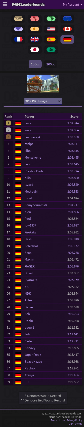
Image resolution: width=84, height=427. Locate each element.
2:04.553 (74, 191)
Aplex (28, 300)
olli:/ (28, 178)
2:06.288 (74, 252)
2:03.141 (74, 144)
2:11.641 (74, 334)
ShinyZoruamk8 (36, 205)
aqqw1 (29, 327)
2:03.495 (74, 157)
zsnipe (29, 144)
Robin (29, 321)
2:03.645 (74, 164)
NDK (28, 293)
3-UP (28, 287)
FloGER (30, 266)
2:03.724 (74, 171)
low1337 (30, 225)
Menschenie (33, 157)
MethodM (31, 191)
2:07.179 (74, 280)
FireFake (30, 232)
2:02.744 (74, 123)
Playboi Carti (34, 171)
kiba (28, 151)
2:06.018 (74, 239)
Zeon (28, 252)
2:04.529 (74, 184)
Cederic (30, 341)
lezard (29, 184)
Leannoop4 (32, 137)
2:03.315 (74, 151)
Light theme (75, 423)
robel (28, 198)
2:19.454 (74, 375)
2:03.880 (74, 178)
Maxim (29, 259)
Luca (28, 123)
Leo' (27, 164)
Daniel (29, 307)
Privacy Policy (74, 420)
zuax (28, 130)
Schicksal (31, 246)
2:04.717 (74, 205)
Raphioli (31, 368)
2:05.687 (74, 225)
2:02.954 (74, 130)
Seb (27, 314)
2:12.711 (74, 341)
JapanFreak (33, 354)
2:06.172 (74, 246)
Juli (27, 334)
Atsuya (29, 375)
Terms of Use (58, 420)
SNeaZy (30, 348)
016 (27, 382)
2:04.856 (74, 212)
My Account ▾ (72, 4)
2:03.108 (74, 137)
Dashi (28, 239)
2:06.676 (74, 266)
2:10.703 (74, 314)
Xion (28, 212)
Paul (28, 218)
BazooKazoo (33, 361)
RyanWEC (31, 280)
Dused (29, 273)
